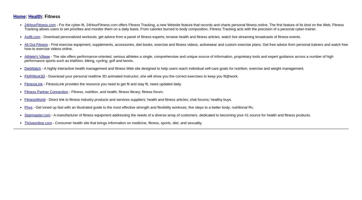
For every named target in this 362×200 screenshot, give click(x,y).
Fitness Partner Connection (46, 92)
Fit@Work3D (34, 76)
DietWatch (32, 68)
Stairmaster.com (37, 115)
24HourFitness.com (40, 25)
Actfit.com (32, 37)
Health (35, 16)
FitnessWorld (35, 100)
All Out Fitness (36, 44)
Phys (28, 107)
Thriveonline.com (38, 123)
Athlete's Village (37, 56)
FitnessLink (33, 84)
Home (19, 16)
